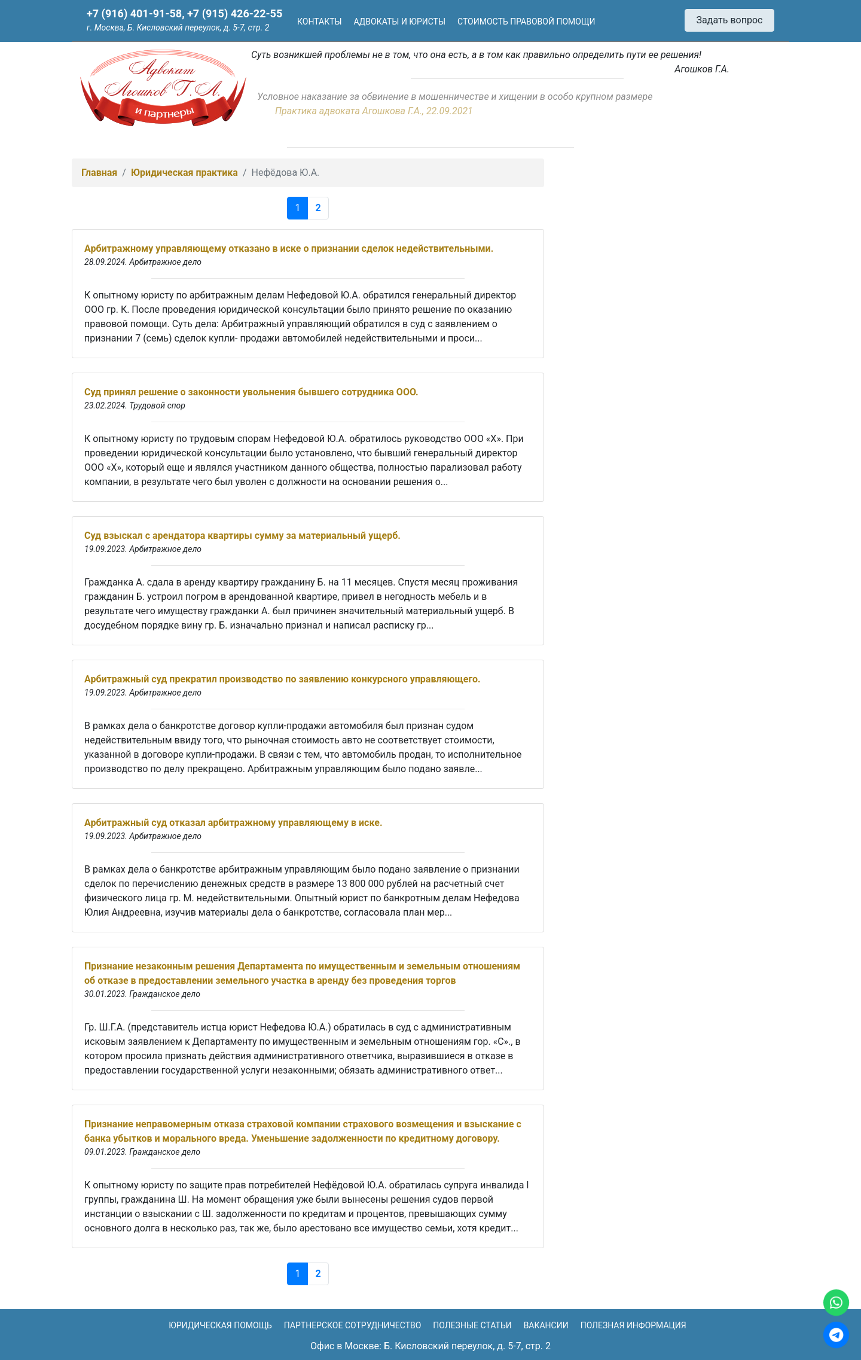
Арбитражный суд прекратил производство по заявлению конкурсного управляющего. (282, 679)
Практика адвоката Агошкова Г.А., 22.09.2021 (374, 111)
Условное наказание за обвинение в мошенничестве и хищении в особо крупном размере (454, 96)
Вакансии (546, 1325)
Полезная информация (633, 1325)
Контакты (319, 21)
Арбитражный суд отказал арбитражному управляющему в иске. (233, 822)
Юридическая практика (184, 172)
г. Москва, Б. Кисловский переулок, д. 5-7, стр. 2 (178, 27)
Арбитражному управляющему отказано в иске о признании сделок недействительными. (288, 248)
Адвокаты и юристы (400, 21)
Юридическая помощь (220, 1325)
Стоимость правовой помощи (526, 21)
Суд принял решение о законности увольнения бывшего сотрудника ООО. (251, 392)
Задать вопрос (730, 20)
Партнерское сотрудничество (353, 1325)
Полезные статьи (472, 1325)
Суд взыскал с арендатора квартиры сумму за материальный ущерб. (242, 535)
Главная (99, 172)
